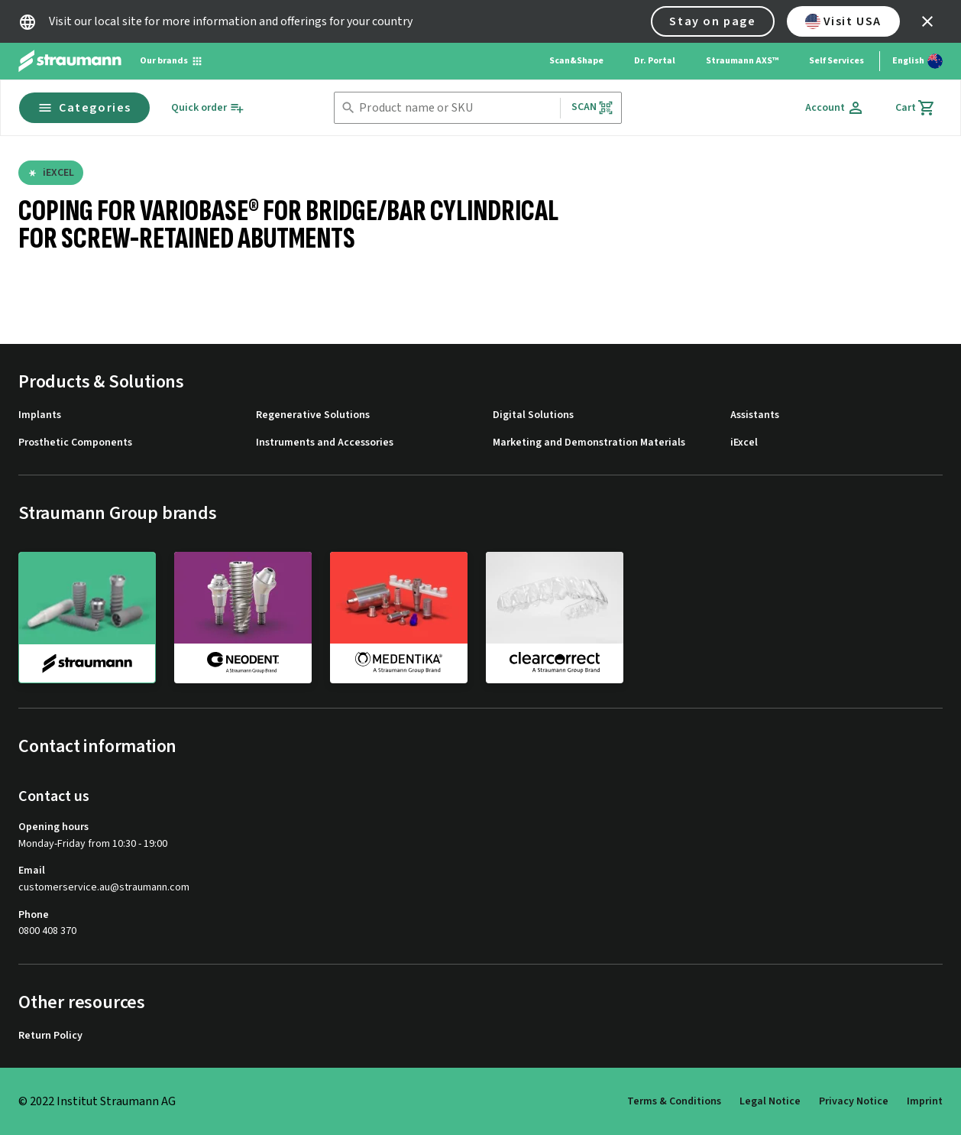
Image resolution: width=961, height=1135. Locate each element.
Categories (84, 107)
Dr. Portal (654, 60)
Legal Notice (770, 1101)
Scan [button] (592, 107)
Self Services (836, 60)
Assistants (754, 415)
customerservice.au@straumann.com (103, 887)
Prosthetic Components (75, 443)
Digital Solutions (533, 415)
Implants (39, 415)
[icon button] (927, 21)
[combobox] (456, 108)
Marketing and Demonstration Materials (589, 443)
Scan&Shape (576, 60)
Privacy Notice (853, 1101)
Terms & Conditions (674, 1101)
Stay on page (712, 21)
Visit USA (843, 21)
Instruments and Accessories (324, 443)
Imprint (925, 1101)
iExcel (744, 443)
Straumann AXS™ (742, 60)
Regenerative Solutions (313, 415)
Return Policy (50, 1036)
